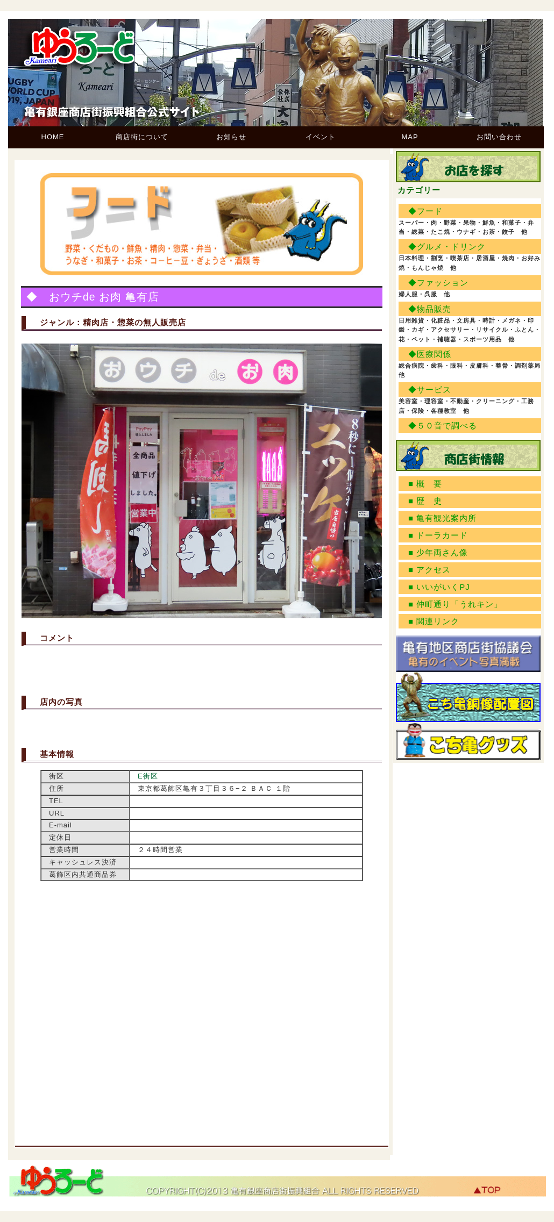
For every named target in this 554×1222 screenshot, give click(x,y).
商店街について (142, 137)
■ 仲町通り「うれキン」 (455, 604)
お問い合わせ (499, 137)
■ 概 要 (425, 483)
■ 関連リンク (433, 621)
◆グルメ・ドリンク (447, 246)
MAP (409, 137)
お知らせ (231, 137)
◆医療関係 (429, 354)
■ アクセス (429, 569)
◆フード (425, 211)
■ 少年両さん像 (438, 552)
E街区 (148, 776)
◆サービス (429, 389)
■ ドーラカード (438, 535)
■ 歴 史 (425, 500)
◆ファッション (438, 282)
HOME (53, 137)
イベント (321, 137)
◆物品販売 (429, 308)
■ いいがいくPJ (439, 586)
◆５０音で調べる (442, 425)
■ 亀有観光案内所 (442, 518)
